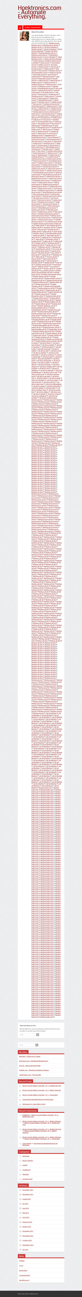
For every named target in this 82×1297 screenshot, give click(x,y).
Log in (21, 1266)
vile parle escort (36, 141)
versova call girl (52, 257)
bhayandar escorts (44, 78)
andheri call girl (36, 227)
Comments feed (24, 1275)
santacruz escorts (55, 72)
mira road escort (53, 137)
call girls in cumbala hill (39, 396)
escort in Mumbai (50, 57)
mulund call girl (36, 268)
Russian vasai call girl (42, 294)
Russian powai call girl (54, 317)
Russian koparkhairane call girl (43, 309)
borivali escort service (50, 167)
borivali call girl (53, 229)
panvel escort (35, 149)
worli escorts (52, 74)
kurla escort (58, 141)
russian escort (54, 112)
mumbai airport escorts (41, 112)
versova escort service (50, 204)
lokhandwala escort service (47, 208)
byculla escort (56, 127)
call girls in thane (45, 343)
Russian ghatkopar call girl (46, 306)
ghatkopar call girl (44, 247)
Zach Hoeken (27, 1143)
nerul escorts (42, 71)
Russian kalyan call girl (43, 304)
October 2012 (27, 1240)
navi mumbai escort (48, 114)
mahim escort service (45, 182)
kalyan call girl (51, 245)
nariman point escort (53, 139)
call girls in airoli (44, 368)
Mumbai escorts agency (39, 55)
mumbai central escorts (51, 104)
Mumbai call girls (44, 443)
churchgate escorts (39, 74)
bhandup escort (49, 143)
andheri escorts (43, 65)
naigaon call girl (49, 268)
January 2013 (27, 1227)
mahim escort (36, 129)
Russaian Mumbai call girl (47, 53)
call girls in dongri (49, 382)
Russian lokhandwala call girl (42, 325)
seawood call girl (53, 243)
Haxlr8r (25, 1165)
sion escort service (44, 217)
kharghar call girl (36, 263)
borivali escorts (36, 69)
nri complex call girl (46, 270)
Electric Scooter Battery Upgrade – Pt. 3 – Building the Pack (42, 1086)
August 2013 (27, 1199)
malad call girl (46, 237)
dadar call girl (40, 257)
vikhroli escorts (55, 80)
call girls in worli (47, 357)
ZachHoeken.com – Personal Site (30, 1075)
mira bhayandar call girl (54, 233)
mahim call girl (48, 241)
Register (22, 1261)
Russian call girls (47, 272)
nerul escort (47, 119)
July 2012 (25, 1250)
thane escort (35, 114)
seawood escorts (49, 82)
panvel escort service (38, 210)
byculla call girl (36, 241)
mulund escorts (43, 108)
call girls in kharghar (53, 386)
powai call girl (46, 255)
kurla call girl (35, 255)
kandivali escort (47, 125)
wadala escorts (57, 102)
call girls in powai (54, 378)
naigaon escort (54, 155)
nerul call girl (57, 231)
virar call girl (55, 253)
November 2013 (28, 1194)
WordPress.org (24, 1280)
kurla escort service (44, 200)
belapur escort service (50, 184)
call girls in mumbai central (45, 389)
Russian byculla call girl (53, 296)
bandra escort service (50, 165)
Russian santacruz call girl (46, 288)
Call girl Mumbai (51, 713)
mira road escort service (41, 194)
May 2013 (26, 1213)
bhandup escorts (37, 96)
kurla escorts (42, 94)
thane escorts (45, 63)
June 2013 (26, 1208)
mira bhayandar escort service (43, 172)
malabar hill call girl (37, 245)
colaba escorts (49, 69)
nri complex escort (52, 157)
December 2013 (28, 1190)
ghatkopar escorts (44, 86)
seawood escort (43, 131)
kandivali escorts (48, 76)
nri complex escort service (53, 221)
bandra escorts (43, 67)
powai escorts (53, 94)
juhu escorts (55, 67)
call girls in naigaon (53, 394)
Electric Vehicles (28, 1161)
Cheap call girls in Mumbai (52, 59)
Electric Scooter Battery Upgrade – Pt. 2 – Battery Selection (42, 1090)
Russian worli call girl (53, 290)
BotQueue (26, 1156)
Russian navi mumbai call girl (51, 274)
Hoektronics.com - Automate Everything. (39, 12)
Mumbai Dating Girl (45, 788)
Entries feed (23, 1270)
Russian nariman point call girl (41, 313)
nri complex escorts (54, 110)
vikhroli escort (47, 129)
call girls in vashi (43, 351)
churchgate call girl (53, 235)
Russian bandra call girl (52, 278)
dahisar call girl (43, 266)
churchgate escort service (51, 174)
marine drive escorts (45, 90)
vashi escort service (54, 168)
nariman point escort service (52, 196)
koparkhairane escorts (45, 88)
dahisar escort (52, 153)
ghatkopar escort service (46, 190)
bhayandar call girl (52, 239)
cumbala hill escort (37, 157)
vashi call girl (47, 231)
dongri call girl (36, 259)
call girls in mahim (44, 362)
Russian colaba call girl (40, 282)
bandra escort (55, 116)
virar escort (48, 141)
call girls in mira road (50, 372)
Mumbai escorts (54, 43)
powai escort (37, 143)
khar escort (41, 151)
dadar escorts (49, 96)
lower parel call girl (49, 259)
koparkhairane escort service (52, 192)
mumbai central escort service (48, 214)
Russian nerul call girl (42, 284)
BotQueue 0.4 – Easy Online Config (34, 1104)
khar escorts (37, 104)
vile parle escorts (48, 92)
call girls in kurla (41, 378)
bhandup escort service (46, 202)
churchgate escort (44, 123)
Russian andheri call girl (41, 276)
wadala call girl (49, 263)
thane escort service (39, 161)
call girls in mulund (39, 394)
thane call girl (40, 225)
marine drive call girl (42, 251)
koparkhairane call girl (43, 249)
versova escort (43, 145)
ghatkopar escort (37, 135)
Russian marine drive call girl (47, 311)
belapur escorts (36, 82)
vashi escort (37, 119)
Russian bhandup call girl (41, 319)
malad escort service (53, 176)
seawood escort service (39, 186)
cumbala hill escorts (39, 110)
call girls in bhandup (38, 380)
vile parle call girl (43, 253)
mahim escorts (43, 80)
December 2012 (28, 1231)
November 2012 (28, 1236)
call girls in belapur (44, 364)
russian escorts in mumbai (42, 61)
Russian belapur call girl (46, 300)
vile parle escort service (41, 198)
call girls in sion (56, 392)
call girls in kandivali (44, 359)
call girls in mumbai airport (48, 398)
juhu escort (35, 118)
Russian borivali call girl (54, 280)
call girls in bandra (48, 347)
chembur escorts (54, 71)
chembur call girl (38, 233)
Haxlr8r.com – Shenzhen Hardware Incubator (34, 1070)
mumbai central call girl (43, 264)
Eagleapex (26, 1115)
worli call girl (35, 237)
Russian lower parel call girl (52, 323)
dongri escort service (38, 206)
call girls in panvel (39, 386)
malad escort (35, 125)
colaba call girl (36, 231)
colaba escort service (38, 168)
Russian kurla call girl (38, 317)
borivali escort (45, 118)
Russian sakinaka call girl (39, 308)
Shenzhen (26, 1174)
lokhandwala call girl (38, 261)
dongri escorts (43, 98)
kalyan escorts (51, 84)
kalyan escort (42, 133)
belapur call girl (41, 243)
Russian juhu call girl (38, 280)
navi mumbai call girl (53, 225)
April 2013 (26, 1217)
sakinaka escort (50, 135)
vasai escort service (55, 178)
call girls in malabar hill (47, 366)
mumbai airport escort (39, 159)
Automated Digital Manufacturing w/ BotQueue (38, 1099)
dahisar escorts (52, 106)
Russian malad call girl (38, 292)
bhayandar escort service (41, 180)
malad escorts (36, 76)
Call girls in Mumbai (50, 47)
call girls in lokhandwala (53, 384)
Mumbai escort (36, 45)
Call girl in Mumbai (50, 49)
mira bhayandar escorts (39, 72)
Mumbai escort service (50, 45)
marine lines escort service (40, 215)
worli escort (55, 123)
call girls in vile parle (43, 376)
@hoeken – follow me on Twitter (29, 1056)
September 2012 (28, 1245)
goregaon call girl (49, 227)
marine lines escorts (38, 106)
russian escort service (54, 159)
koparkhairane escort (38, 137)
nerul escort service (37, 170)
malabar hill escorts (38, 84)
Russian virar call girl (48, 315)
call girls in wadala (37, 388)
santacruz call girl (39, 235)
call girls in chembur (39, 353)
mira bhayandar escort (45, 121)
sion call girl (54, 266)
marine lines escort (39, 153)
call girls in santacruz (47, 355)
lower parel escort (37, 147)
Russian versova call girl (46, 321)
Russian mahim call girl (40, 298)
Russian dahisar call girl (54, 333)
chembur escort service (54, 170)
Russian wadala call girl (39, 329)
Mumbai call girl (36, 47)
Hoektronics (27, 1170)
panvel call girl (51, 261)
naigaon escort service (45, 219)
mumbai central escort (54, 151)
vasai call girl (40, 239)
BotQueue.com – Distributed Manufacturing (33, 1061)
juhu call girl (42, 229)
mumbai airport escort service (43, 223)
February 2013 (27, 1222)
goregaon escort (43, 116)
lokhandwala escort (52, 147)
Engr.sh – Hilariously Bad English (29, 1066)
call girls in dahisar (42, 392)
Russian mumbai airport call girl (46, 341)
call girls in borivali (44, 349)
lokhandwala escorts (45, 100)
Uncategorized (27, 1179)
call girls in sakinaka (46, 370)
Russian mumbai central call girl (43, 331)
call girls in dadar (52, 380)
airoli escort (52, 133)
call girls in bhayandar (44, 360)
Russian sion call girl (39, 335)
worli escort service (37, 176)
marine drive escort (37, 139)
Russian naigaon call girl (43, 337)
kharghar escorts (44, 102)
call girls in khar (51, 388)
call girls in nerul (56, 351)
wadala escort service (45, 212)
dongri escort (54, 145)
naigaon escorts (56, 108)
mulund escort (42, 155)
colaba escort (57, 118)
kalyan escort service (45, 188)
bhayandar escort (44, 127)
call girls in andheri (48, 345)
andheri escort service (45, 163)
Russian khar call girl (55, 329)
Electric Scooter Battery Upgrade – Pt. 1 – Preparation (40, 1095)
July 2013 (25, 1204)
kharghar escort (47, 149)
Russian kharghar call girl (51, 327)
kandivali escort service (39, 178)
